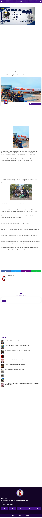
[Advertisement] (21, 40)
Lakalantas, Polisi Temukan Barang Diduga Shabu (13, 374)
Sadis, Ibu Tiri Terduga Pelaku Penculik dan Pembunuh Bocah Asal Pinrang (17, 346)
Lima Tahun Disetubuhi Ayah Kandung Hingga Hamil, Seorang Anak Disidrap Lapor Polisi (19, 355)
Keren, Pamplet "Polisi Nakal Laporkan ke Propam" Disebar (14, 341)
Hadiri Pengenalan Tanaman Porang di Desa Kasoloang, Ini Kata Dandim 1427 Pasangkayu (19, 379)
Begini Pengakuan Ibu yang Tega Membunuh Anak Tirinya (14, 369)
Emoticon (4, 301)
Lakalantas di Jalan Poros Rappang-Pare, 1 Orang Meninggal (15, 365)
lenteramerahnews (11, 275)
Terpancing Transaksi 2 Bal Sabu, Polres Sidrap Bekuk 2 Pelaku (15, 360)
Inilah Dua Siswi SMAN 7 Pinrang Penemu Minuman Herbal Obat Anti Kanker (17, 350)
